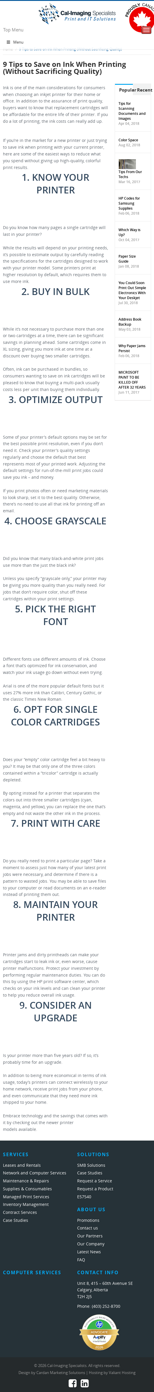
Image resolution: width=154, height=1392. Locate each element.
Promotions (88, 1220)
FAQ (81, 1259)
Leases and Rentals (22, 1165)
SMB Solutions (91, 1165)
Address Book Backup (130, 322)
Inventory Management (26, 1204)
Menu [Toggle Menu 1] (14, 42)
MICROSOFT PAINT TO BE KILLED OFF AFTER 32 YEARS (132, 380)
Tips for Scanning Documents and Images (132, 111)
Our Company (90, 1244)
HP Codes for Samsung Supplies (129, 203)
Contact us (87, 1228)
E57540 (84, 1196)
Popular (126, 90)
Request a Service (94, 1181)
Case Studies (15, 1220)
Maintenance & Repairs (26, 1181)
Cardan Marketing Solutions (60, 1373)
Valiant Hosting (122, 1373)
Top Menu (13, 30)
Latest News (89, 1252)
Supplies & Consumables (27, 1189)
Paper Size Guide (127, 259)
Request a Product (95, 1189)
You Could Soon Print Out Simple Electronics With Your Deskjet (132, 290)
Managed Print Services (26, 1196)
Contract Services (20, 1212)
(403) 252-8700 (106, 1306)
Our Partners (90, 1236)
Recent (144, 90)
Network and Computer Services (34, 1173)
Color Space (128, 139)
